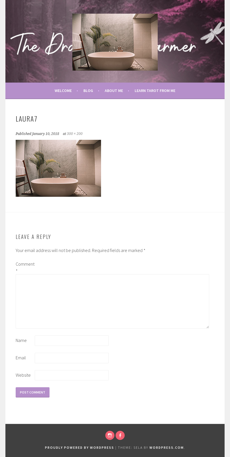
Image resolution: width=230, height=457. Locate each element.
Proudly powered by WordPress (79, 447)
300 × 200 (75, 134)
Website (23, 375)
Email (21, 357)
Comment (25, 267)
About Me (114, 90)
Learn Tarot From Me (155, 90)
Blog (88, 90)
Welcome (63, 90)
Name (21, 340)
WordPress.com (166, 447)
